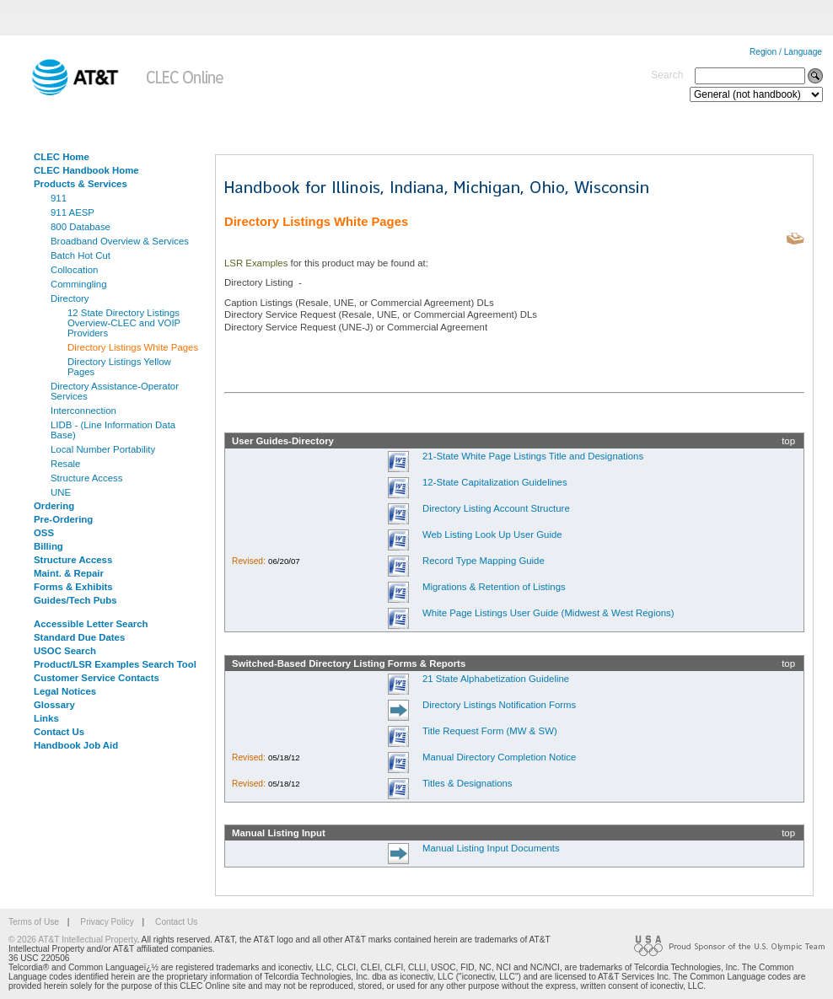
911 (59, 198)
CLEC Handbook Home (86, 170)
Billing (48, 546)
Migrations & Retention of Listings (494, 587)
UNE (61, 492)
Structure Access (86, 478)
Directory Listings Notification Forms (499, 705)
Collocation (74, 270)
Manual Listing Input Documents (491, 848)
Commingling (78, 284)
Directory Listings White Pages (132, 347)
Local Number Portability (103, 449)
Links (46, 718)
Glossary (54, 705)
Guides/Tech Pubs (75, 600)
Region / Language (786, 51)
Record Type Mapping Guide (483, 561)
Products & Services (80, 184)
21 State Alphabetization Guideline (495, 679)
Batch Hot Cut (80, 255)
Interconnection (83, 411)
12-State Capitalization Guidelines (494, 482)
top (788, 441)
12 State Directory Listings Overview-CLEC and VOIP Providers (123, 323)
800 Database (80, 227)
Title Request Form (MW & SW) (489, 731)
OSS (44, 533)
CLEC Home (61, 157)
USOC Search (65, 651)
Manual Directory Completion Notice (499, 757)
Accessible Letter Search (91, 624)
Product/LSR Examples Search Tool (115, 664)
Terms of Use (33, 921)
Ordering (54, 506)
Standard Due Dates (79, 637)
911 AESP (72, 212)
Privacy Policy (106, 921)
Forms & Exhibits (73, 587)
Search (667, 75)
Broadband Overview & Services (120, 241)
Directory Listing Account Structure (496, 508)
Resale (65, 464)
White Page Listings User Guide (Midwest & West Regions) (548, 613)
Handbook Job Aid (76, 745)
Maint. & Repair (69, 573)
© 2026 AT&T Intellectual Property (72, 939)
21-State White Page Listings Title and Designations (532, 456)
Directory (70, 298)
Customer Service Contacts (96, 678)
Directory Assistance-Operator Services (115, 391)
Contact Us (59, 732)
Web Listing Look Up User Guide (492, 534)
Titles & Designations (467, 783)
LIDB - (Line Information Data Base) (113, 430)
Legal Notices (65, 691)
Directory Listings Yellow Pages (119, 367)
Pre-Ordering (63, 519)
